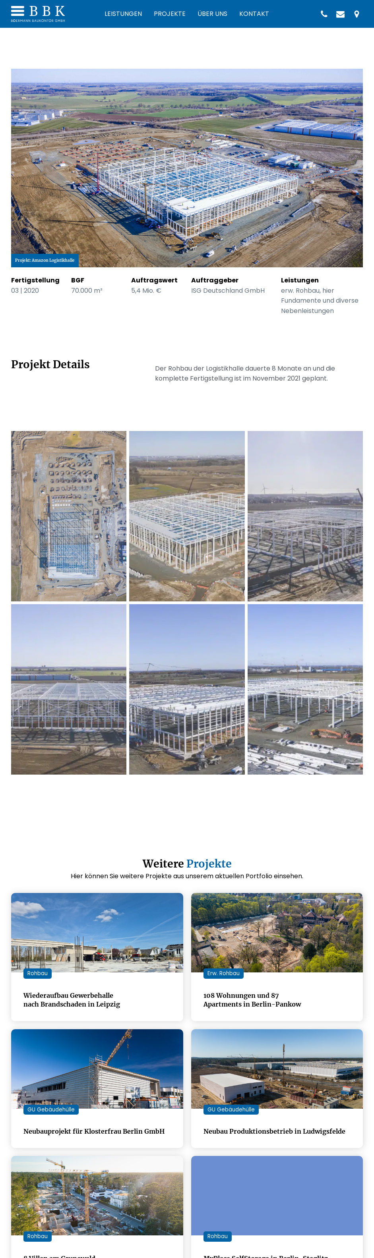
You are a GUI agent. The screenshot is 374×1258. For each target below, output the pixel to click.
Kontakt (254, 13)
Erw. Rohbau (223, 973)
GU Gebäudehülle (51, 1109)
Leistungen (123, 13)
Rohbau (37, 973)
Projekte (170, 13)
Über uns (212, 13)
